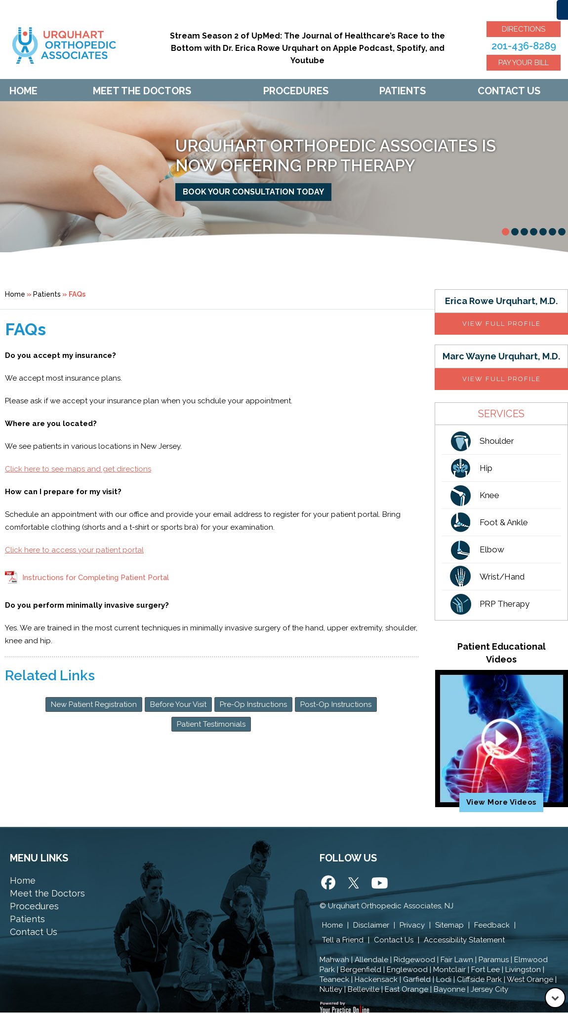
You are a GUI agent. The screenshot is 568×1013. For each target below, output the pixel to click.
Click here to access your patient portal (74, 549)
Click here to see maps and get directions (78, 469)
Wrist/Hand (502, 577)
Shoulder (497, 441)
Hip (486, 468)
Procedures (295, 91)
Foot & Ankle (504, 522)
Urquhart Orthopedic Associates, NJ (390, 905)
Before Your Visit (178, 704)
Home (23, 91)
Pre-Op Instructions (253, 704)
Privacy (412, 925)
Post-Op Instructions (335, 704)
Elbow (492, 549)
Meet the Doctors (47, 893)
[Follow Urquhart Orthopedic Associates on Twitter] (354, 884)
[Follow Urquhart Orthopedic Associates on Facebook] (329, 884)
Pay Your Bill (523, 62)
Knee (489, 495)
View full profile (501, 323)
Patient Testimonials (211, 724)
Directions (523, 29)
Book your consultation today (253, 191)
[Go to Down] (555, 997)
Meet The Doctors (142, 91)
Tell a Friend (343, 939)
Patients (402, 91)
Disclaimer (371, 925)
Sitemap (449, 925)
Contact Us (509, 91)
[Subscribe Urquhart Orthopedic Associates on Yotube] (379, 884)
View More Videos (501, 802)
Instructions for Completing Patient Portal (95, 577)
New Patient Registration (94, 704)
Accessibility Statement (464, 939)
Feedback (492, 925)
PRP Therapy (504, 604)
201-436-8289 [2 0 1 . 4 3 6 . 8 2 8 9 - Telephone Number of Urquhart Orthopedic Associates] (523, 46)
